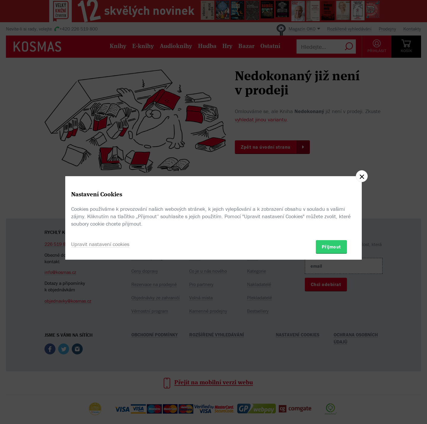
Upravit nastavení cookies (100, 244)
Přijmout (331, 247)
